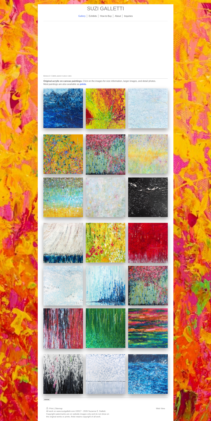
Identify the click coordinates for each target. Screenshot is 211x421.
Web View (160, 408)
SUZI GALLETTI (105, 8)
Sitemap (58, 408)
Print (50, 408)
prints (83, 84)
